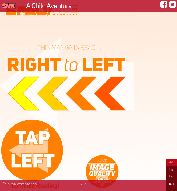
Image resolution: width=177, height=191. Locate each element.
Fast (171, 176)
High (171, 162)
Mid (171, 169)
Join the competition (19, 184)
